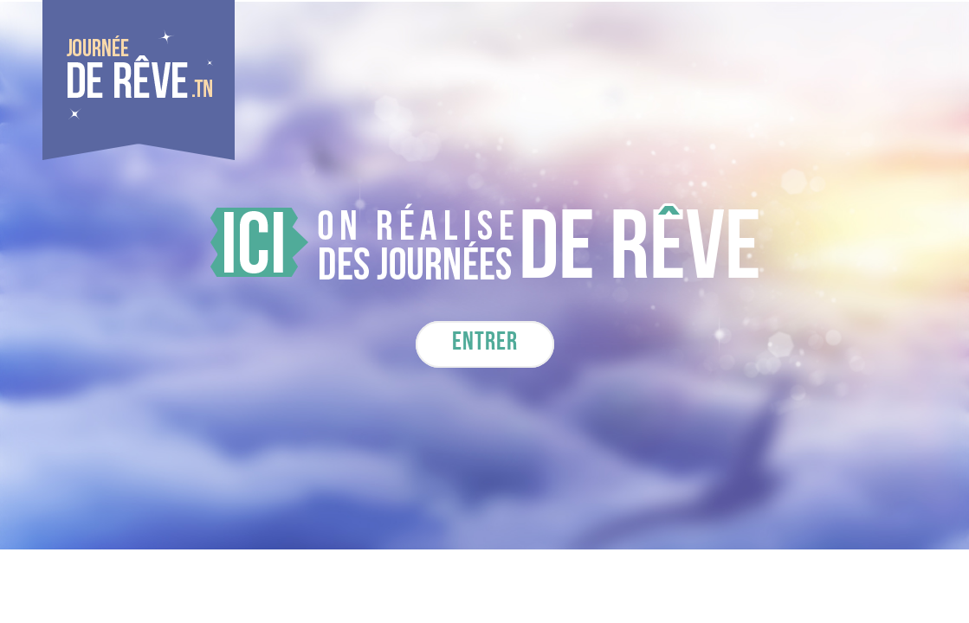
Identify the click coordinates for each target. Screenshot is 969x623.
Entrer (485, 344)
